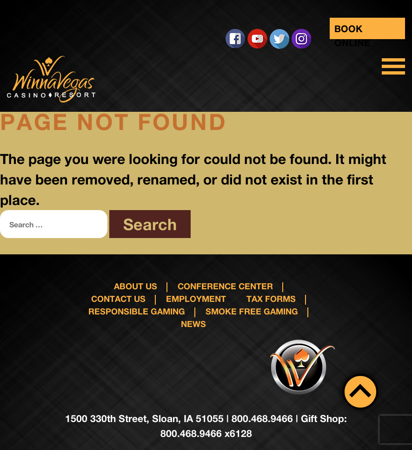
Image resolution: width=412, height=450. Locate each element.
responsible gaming (136, 311)
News (193, 324)
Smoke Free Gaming (252, 311)
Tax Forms (271, 298)
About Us (135, 286)
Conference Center (225, 286)
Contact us (118, 298)
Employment (196, 298)
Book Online (352, 31)
